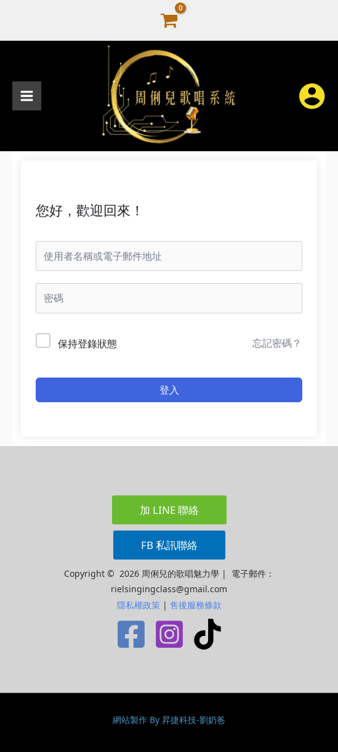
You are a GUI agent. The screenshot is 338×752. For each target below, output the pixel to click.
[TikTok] (207, 634)
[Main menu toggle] (26, 95)
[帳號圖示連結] (312, 96)
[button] (169, 509)
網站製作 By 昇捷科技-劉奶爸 (169, 719)
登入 (169, 390)
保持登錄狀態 (87, 343)
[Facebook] (131, 634)
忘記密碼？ (277, 343)
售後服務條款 (196, 605)
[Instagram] (169, 634)
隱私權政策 (138, 605)
